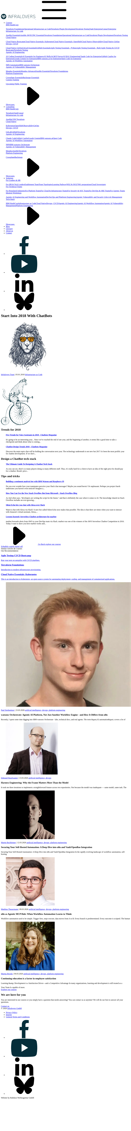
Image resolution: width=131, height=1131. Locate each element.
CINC (14, 119)
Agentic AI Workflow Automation (19, 61)
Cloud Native (11, 37)
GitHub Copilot (22, 138)
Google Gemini (34, 138)
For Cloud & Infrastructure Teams (54, 191)
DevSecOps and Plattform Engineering (61, 197)
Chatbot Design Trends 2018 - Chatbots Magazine (26, 447)
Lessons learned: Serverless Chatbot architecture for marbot (31, 517)
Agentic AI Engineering (15, 52)
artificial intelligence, (33, 710)
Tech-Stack (10, 199)
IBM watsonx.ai (46, 138)
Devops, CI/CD (12, 44)
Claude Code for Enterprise (90, 56)
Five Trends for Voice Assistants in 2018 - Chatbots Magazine (31, 435)
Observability (28, 126)
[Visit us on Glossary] (9, 229)
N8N (8, 145)
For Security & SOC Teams (78, 191)
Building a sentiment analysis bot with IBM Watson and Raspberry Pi (35, 481)
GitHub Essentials (43, 48)
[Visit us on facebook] (24, 254)
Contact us (5, 1006)
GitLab (8, 132)
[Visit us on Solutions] (9, 178)
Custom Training (12, 80)
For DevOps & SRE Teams (99, 191)
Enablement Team (32, 184)
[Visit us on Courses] (9, 23)
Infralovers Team (7, 375)
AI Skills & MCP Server (53, 56)
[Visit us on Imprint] (9, 1015)
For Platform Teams (33, 191)
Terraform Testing (82, 29)
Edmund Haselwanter (9, 778)
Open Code (57, 138)
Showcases (29, 104)
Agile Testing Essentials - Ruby (88, 48)
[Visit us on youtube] (24, 272)
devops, (45, 710)
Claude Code (11, 138)
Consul (20, 113)
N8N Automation (12, 65)
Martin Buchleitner (8, 843)
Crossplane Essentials (14, 78)
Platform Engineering (14, 73)
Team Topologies (45, 184)
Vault (16, 113)
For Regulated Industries (15, 191)
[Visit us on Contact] (9, 233)
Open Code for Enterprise (71, 59)
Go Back (23, 544)
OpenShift (19, 126)
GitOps (36, 126)
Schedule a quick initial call (12, 546)
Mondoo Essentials (13, 71)
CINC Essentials (37, 35)
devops (48, 778)
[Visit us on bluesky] (24, 310)
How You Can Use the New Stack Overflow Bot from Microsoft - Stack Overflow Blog (41, 493)
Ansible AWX (25, 35)
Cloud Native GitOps (111, 42)
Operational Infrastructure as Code (37, 29)
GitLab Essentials (29, 48)
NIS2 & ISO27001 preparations (78, 184)
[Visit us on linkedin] (24, 291)
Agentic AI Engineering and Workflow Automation (26, 197)
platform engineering (57, 710)
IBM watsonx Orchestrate (29, 65)
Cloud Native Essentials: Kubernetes (39, 42)
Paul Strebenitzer (7, 710)
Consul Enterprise (109, 29)
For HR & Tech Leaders (15, 184)
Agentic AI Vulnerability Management (21, 67)
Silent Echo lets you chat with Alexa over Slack (25, 505)
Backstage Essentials (31, 78)
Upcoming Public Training (16, 84)
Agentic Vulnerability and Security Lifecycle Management (99, 197)
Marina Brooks (7, 974)
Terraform (10, 113)
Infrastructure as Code (27, 203)
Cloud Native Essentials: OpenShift (67, 42)
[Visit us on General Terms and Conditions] (18, 1017)
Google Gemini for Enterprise (25, 59)
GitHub (14, 132)
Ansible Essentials (13, 35)
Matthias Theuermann (9, 909)
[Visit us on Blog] (8, 226)
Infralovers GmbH (14, 1008)
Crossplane (10, 157)
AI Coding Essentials (14, 56)
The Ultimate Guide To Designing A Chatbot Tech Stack (29, 464)
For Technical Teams (14, 187)
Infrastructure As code (14, 31)
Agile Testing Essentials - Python (63, 48)
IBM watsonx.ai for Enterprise (49, 59)
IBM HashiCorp (12, 25)
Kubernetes (10, 126)
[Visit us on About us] (9, 231)
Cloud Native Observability (92, 42)
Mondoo (9, 151)
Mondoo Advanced (28, 71)
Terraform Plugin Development (63, 29)
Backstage (19, 157)
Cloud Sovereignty (98, 184)
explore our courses (53, 544)
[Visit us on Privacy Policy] (11, 1012)
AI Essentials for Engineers (33, 56)
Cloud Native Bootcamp (15, 42)
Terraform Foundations (15, 29)
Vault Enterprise (95, 29)
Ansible (9, 119)
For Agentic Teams (117, 191)
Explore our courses (9, 990)
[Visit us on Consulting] (10, 107)
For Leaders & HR (13, 180)
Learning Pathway (59, 184)
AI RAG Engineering (71, 56)
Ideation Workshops (13, 193)
